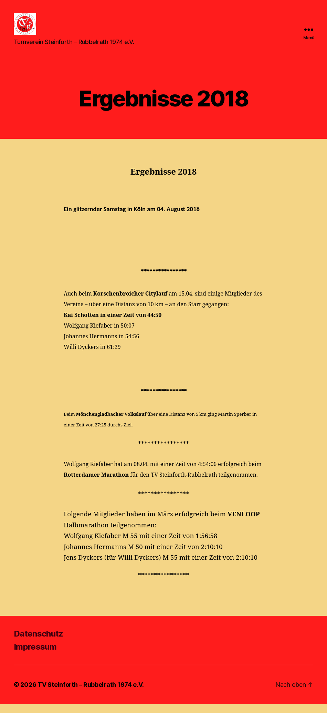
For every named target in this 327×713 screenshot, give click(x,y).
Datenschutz (38, 643)
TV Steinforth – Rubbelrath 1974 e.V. (91, 693)
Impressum (35, 656)
